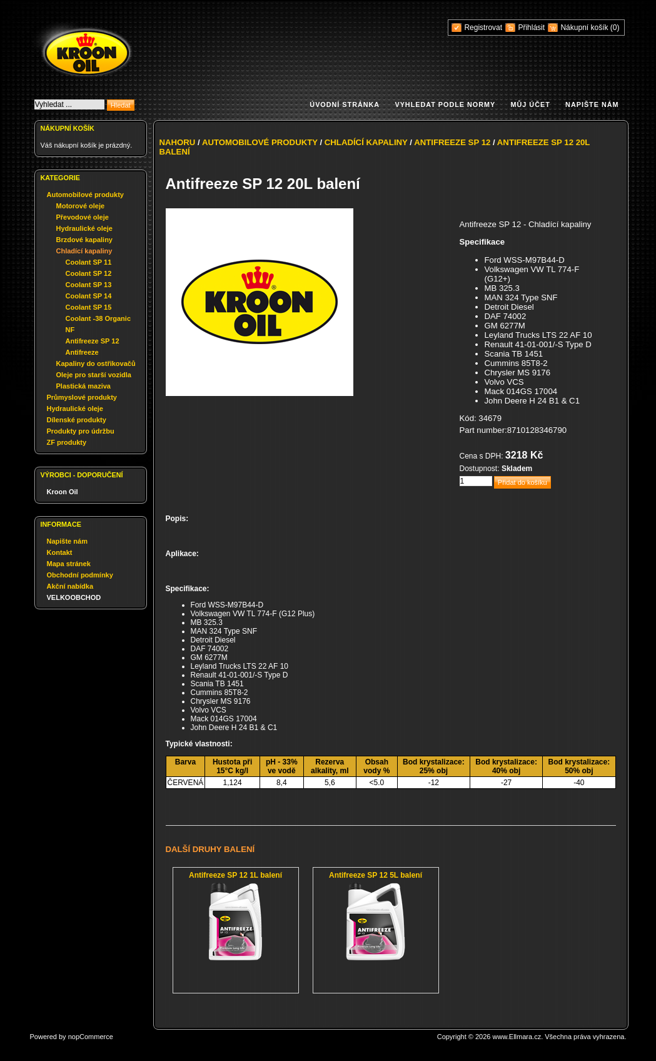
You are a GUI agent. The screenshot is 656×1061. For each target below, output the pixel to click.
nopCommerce (90, 1036)
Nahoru (177, 142)
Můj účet (530, 104)
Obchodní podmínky (80, 575)
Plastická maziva (83, 386)
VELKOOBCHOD (74, 597)
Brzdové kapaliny (84, 239)
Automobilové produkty (85, 194)
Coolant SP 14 (89, 296)
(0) (615, 27)
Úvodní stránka (345, 104)
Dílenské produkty (76, 420)
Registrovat (483, 27)
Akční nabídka (70, 586)
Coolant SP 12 (89, 273)
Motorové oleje (80, 206)
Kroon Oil (62, 491)
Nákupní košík (585, 27)
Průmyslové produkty (82, 397)
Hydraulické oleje (84, 228)
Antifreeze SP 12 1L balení (235, 875)
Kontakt (60, 552)
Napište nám (591, 104)
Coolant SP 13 (89, 284)
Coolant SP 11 (89, 262)
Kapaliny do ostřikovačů (96, 363)
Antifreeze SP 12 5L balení (375, 875)
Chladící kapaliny (84, 251)
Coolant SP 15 (89, 307)
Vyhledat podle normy (445, 104)
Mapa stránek (69, 563)
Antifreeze (82, 352)
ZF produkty (67, 442)
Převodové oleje (82, 217)
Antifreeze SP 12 (92, 341)
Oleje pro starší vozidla (93, 374)
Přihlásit (531, 27)
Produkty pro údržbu (80, 431)
